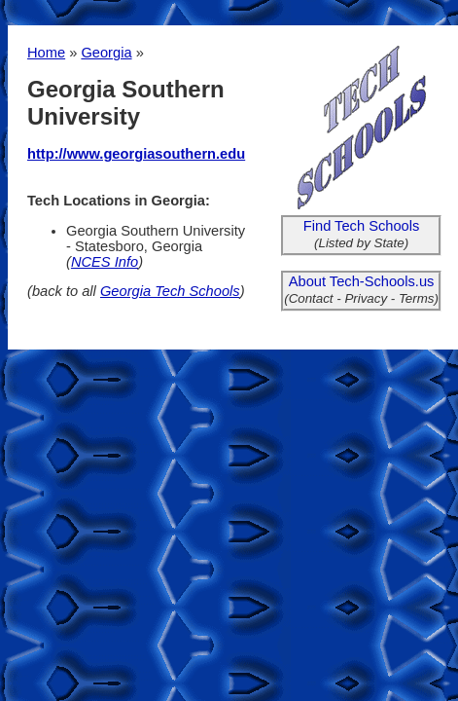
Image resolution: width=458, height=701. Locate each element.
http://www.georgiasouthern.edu (136, 154)
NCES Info (104, 262)
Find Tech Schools (361, 226)
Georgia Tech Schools (170, 291)
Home (46, 52)
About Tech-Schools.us (362, 281)
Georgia (106, 52)
